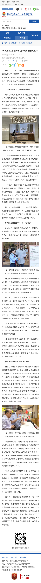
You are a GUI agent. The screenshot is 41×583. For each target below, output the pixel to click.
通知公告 (7, 38)
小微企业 (14, 28)
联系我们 (23, 557)
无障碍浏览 (16, 2)
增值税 (7, 28)
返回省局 (34, 35)
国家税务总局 (6, 4)
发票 (24, 28)
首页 (7, 33)
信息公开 (21, 33)
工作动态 (21, 38)
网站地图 (5, 557)
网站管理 (14, 557)
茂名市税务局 (13, 43)
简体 (3, 2)
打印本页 (25, 61)
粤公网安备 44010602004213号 (12, 570)
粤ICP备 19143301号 (28, 567)
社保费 (19, 28)
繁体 (8, 2)
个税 (3, 28)
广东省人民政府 (18, 4)
